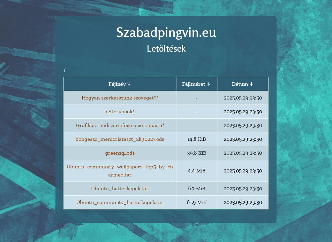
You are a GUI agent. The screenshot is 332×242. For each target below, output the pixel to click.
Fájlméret (193, 84)
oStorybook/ (120, 111)
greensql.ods (120, 153)
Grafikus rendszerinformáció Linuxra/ (120, 125)
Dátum (240, 84)
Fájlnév (117, 84)
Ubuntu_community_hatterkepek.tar (119, 202)
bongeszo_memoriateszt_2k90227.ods (120, 139)
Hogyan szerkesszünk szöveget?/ (120, 97)
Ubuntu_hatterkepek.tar (120, 188)
